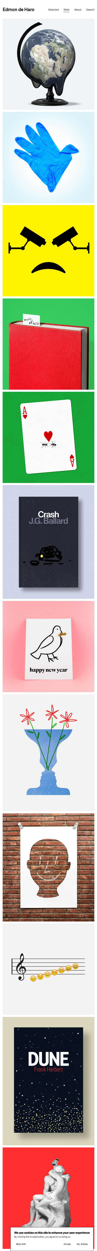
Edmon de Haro (18, 9)
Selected (53, 9)
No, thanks (82, 1244)
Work (66, 9)
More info (21, 1244)
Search (90, 9)
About (77, 9)
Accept (67, 1244)
